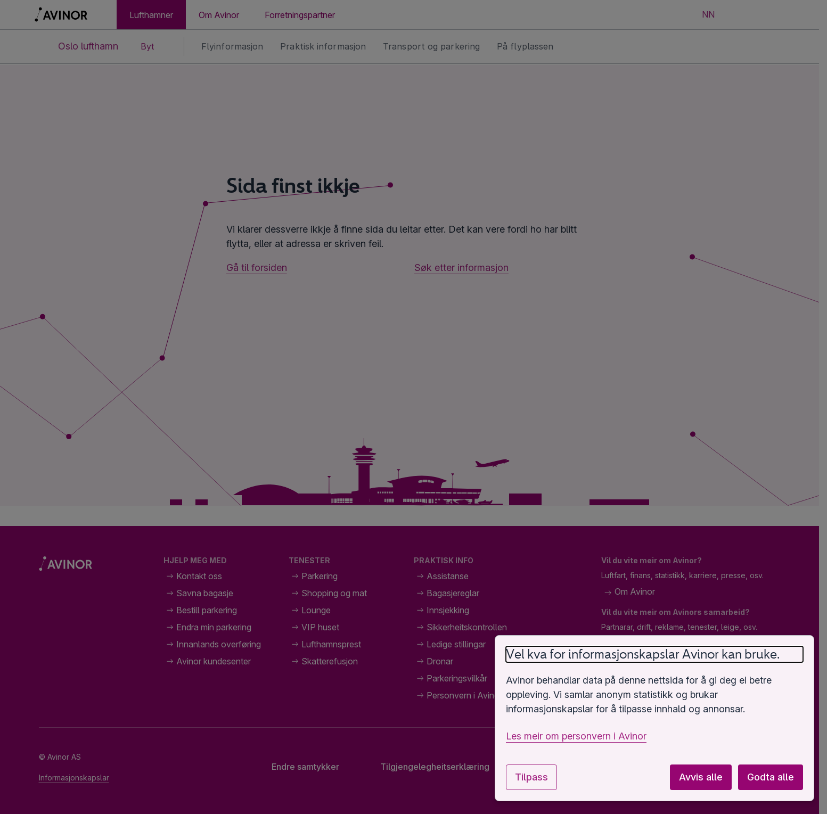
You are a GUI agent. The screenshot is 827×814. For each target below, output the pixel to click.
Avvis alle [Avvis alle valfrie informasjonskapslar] (701, 777)
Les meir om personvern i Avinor (576, 736)
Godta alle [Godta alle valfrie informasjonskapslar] (770, 777)
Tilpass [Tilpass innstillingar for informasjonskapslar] (531, 777)
